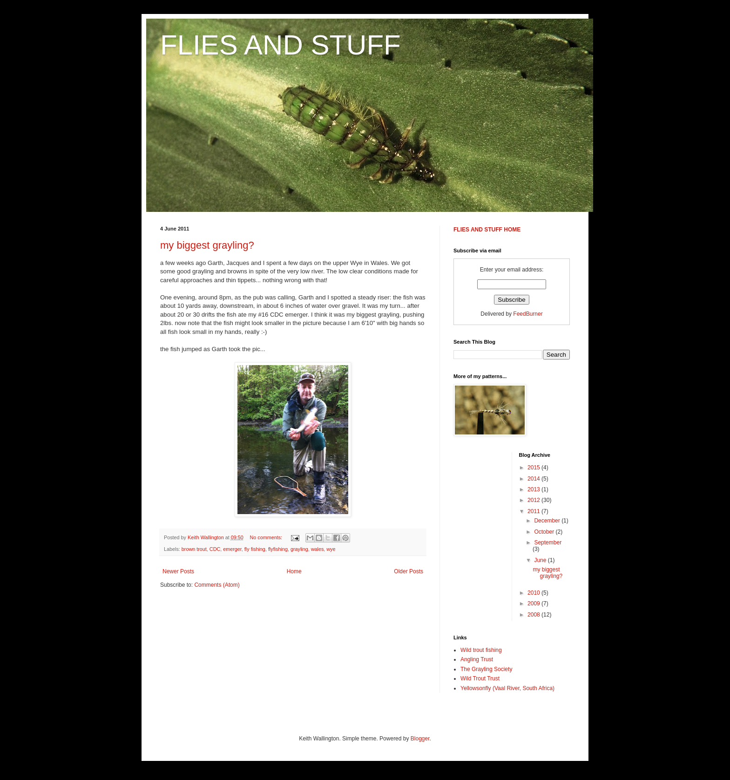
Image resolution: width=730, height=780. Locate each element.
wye (330, 549)
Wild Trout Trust (480, 678)
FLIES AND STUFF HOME (486, 229)
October (544, 532)
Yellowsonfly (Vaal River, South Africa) (507, 688)
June (541, 560)
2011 (534, 511)
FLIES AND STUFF (280, 45)
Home (294, 571)
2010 (534, 593)
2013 (534, 489)
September (547, 542)
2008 (534, 614)
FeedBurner (527, 314)
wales (317, 549)
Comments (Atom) (216, 585)
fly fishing (254, 549)
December (547, 520)
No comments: (267, 537)
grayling (299, 549)
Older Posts (408, 571)
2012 (534, 500)
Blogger (420, 738)
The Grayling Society (486, 669)
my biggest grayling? (207, 245)
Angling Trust (476, 659)
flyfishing (278, 549)
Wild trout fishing (481, 650)
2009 (534, 603)
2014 (534, 478)
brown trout (194, 549)
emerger (232, 549)
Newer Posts (178, 571)
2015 (534, 467)
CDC (215, 549)
